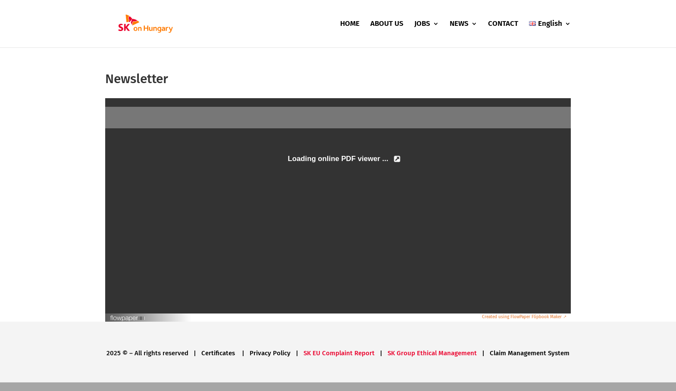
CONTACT (503, 24)
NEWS (459, 24)
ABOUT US (387, 24)
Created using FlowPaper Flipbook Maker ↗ (524, 317)
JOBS (422, 24)
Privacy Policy (270, 353)
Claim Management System (530, 353)
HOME (350, 24)
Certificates (219, 353)
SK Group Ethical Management (432, 353)
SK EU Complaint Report (339, 353)
